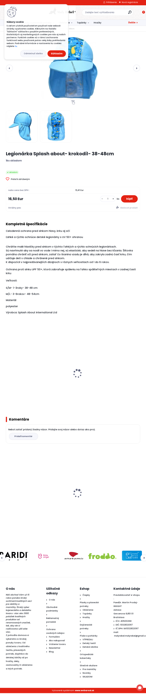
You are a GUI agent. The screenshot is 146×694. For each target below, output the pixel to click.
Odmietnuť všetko (33, 53)
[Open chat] (139, 687)
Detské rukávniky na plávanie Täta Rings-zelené (72, 493)
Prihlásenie (111, 2)
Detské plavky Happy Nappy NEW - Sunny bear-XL (72, 380)
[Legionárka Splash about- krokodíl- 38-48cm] (73, 68)
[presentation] (9, 68)
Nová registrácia (130, 2)
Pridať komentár (24, 437)
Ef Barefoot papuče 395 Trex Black (118, 491)
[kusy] (106, 199)
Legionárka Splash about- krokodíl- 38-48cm (22, 499)
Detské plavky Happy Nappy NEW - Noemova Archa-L (27, 380)
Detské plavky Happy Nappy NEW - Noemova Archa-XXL (118, 380)
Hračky (97, 22)
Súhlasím (56, 53)
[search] (110, 13)
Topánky (81, 22)
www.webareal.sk (84, 691)
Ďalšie (131, 22)
